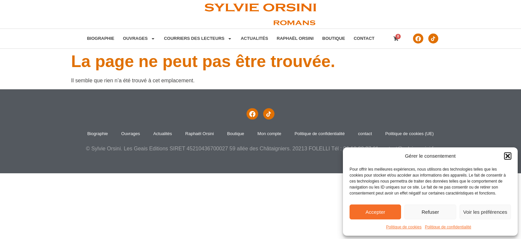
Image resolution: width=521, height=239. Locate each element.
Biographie (99, 38)
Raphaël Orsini (293, 38)
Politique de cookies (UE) (409, 133)
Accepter (375, 212)
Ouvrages (138, 38)
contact (363, 38)
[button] (507, 156)
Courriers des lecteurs (197, 38)
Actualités (253, 38)
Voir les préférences (485, 212)
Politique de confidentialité (448, 227)
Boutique (332, 38)
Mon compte (269, 133)
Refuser (430, 212)
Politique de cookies (404, 227)
